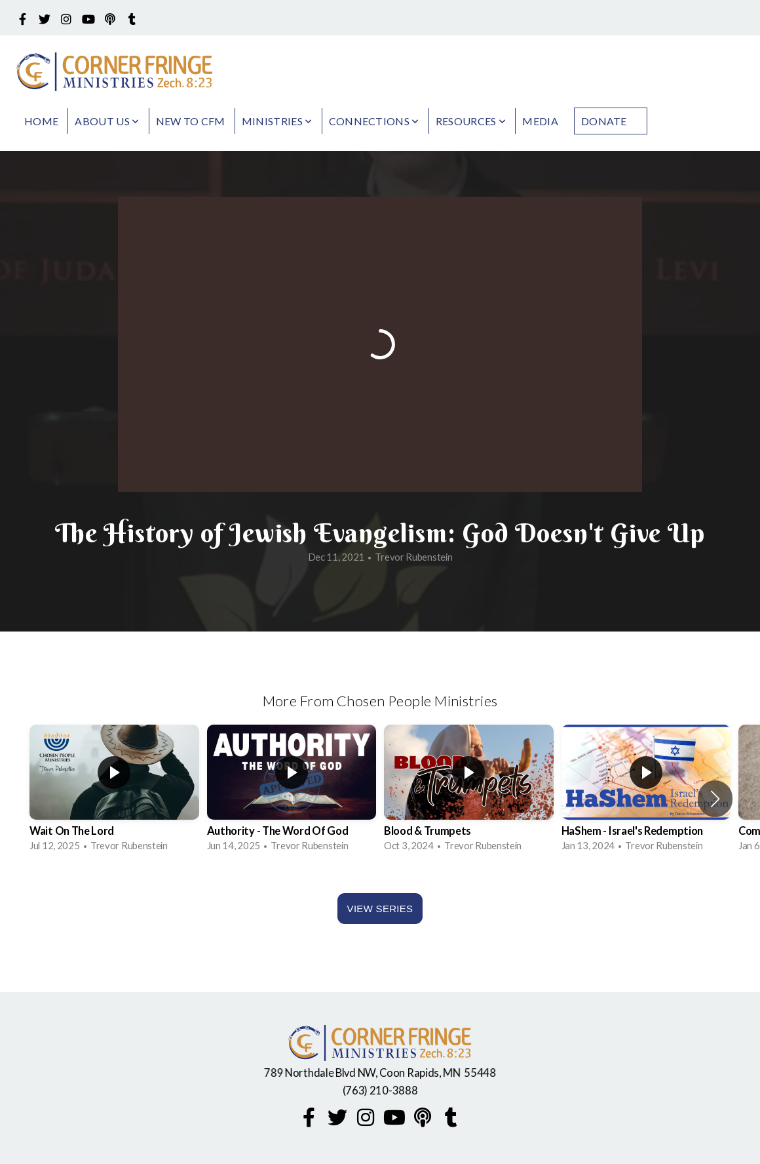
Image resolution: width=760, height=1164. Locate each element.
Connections (374, 121)
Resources (471, 121)
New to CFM (190, 121)
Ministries (277, 121)
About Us (107, 121)
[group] (114, 791)
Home (41, 121)
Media (540, 121)
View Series (380, 908)
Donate (604, 121)
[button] (715, 798)
